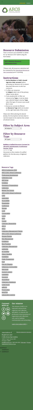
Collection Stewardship (9, 223)
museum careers (7, 272)
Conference (5, 205)
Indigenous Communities (9, 267)
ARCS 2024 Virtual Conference (11, 193)
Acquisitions (5, 279)
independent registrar (8, 295)
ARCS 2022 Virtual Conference (11, 233)
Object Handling (7, 254)
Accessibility (5, 200)
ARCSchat (5, 180)
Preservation (6, 290)
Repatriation (5, 203)
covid (3, 211)
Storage (4, 208)
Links (3, 195)
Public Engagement (8, 259)
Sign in (28, 3)
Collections (5, 188)
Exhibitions (5, 241)
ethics (3, 228)
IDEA (3, 218)
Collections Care (7, 177)
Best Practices (6, 244)
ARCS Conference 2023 (9, 170)
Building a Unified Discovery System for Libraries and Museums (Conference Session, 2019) (16, 146)
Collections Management (9, 246)
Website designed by (23, 332)
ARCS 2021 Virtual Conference (11, 172)
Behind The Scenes (8, 190)
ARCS (4, 226)
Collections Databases (9, 282)
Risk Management (7, 239)
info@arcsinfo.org (6, 342)
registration (5, 198)
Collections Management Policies (12, 231)
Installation (5, 256)
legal (3, 262)
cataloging (5, 249)
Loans (4, 216)
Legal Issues (6, 284)
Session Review (7, 236)
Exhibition (5, 183)
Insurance (5, 277)
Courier (4, 221)
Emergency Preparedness (10, 185)
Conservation (6, 213)
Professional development (10, 175)
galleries (4, 287)
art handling (5, 251)
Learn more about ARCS (19, 324)
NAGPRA (5, 292)
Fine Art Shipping (7, 264)
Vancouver (5, 269)
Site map (23, 342)
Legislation (5, 274)
